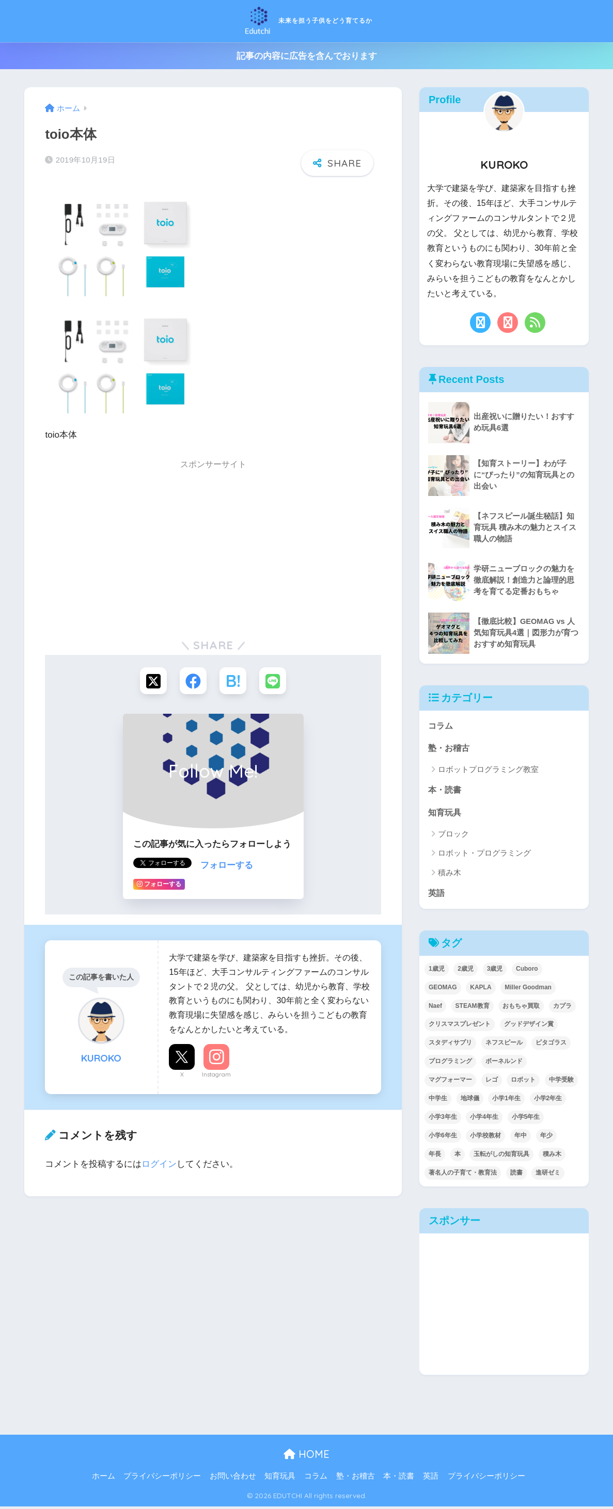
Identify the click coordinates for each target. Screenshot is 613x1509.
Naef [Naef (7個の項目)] (435, 1008)
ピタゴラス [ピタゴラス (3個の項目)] (551, 1045)
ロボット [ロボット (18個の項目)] (523, 1082)
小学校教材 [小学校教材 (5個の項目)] (485, 1138)
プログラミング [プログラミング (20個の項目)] (450, 1063)
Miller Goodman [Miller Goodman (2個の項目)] (528, 989)
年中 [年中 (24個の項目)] (520, 1138)
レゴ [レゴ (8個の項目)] (491, 1082)
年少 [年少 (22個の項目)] (546, 1138)
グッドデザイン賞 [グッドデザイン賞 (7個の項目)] (529, 1026)
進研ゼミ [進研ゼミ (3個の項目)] (548, 1175)
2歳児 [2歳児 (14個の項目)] (466, 971)
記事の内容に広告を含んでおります (307, 56)
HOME (306, 1456)
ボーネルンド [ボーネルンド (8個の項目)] (504, 1063)
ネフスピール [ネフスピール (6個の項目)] (504, 1045)
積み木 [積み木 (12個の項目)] (552, 1156)
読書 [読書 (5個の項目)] (516, 1175)
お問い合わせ (233, 1478)
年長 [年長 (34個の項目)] (435, 1156)
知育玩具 (445, 814)
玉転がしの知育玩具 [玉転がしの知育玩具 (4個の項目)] (501, 1156)
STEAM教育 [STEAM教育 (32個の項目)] (472, 1008)
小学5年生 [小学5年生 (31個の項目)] (526, 1119)
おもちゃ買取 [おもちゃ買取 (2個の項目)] (521, 1008)
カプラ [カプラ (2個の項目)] (562, 1008)
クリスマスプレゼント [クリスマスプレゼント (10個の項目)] (460, 1026)
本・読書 (445, 791)
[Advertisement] (213, 546)
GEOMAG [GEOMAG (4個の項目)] (443, 989)
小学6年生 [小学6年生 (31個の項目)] (443, 1138)
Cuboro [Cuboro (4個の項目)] (527, 971)
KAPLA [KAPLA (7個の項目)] (480, 989)
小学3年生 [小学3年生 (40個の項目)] (443, 1119)
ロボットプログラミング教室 (488, 770)
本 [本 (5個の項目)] (457, 1156)
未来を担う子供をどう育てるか (306, 19)
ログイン (159, 1163)
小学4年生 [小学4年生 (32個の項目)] (484, 1119)
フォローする (226, 865)
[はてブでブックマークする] (233, 679)
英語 (437, 895)
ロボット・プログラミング (484, 854)
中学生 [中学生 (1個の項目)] (438, 1100)
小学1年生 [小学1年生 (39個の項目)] (506, 1100)
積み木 (449, 874)
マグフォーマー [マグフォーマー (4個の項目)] (450, 1082)
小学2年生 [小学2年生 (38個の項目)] (548, 1100)
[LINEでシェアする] (275, 679)
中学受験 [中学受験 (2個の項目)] (561, 1082)
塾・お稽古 (450, 748)
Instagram (216, 1074)
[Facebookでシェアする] (192, 679)
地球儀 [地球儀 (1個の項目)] (470, 1100)
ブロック (453, 835)
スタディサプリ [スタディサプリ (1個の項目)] (450, 1045)
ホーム (103, 1478)
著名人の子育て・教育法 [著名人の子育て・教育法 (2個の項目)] (463, 1175)
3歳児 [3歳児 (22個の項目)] (495, 971)
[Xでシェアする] (151, 679)
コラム (441, 726)
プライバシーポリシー (162, 1478)
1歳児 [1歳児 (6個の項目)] (437, 971)
